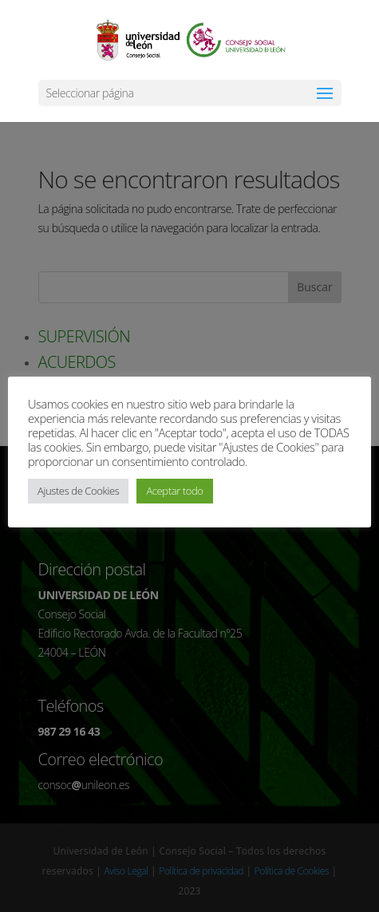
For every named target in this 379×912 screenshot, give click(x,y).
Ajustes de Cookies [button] (78, 491)
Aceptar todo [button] (174, 491)
